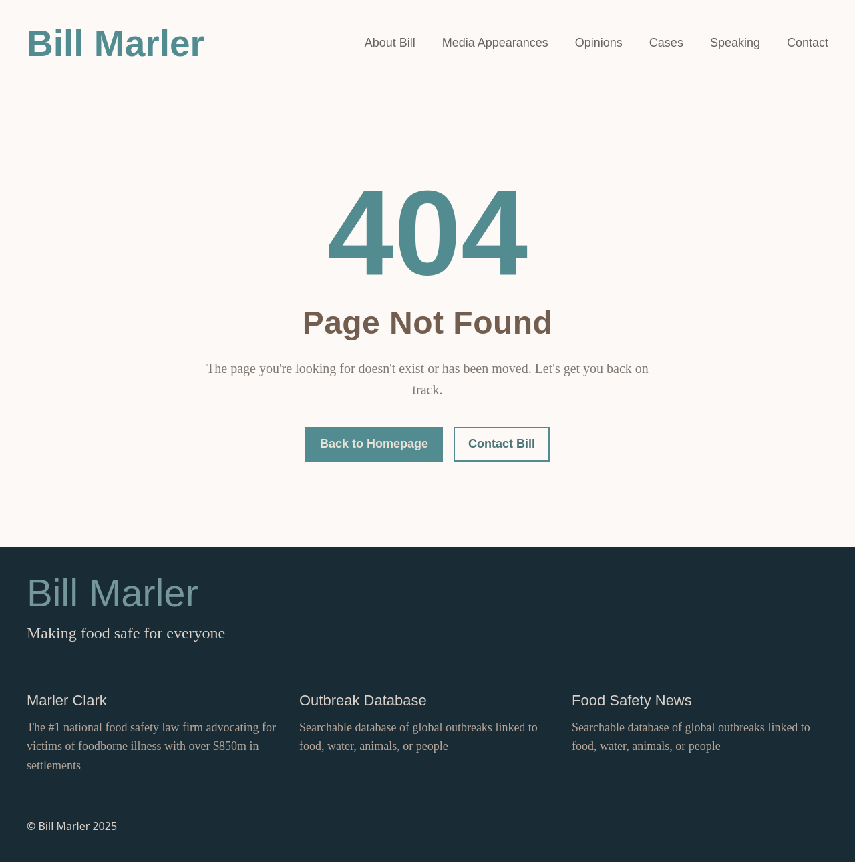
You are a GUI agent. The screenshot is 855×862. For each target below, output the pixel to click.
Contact (807, 42)
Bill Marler (115, 43)
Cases (666, 42)
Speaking (735, 42)
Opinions (599, 42)
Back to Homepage (374, 443)
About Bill (390, 42)
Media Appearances (495, 42)
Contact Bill (501, 443)
